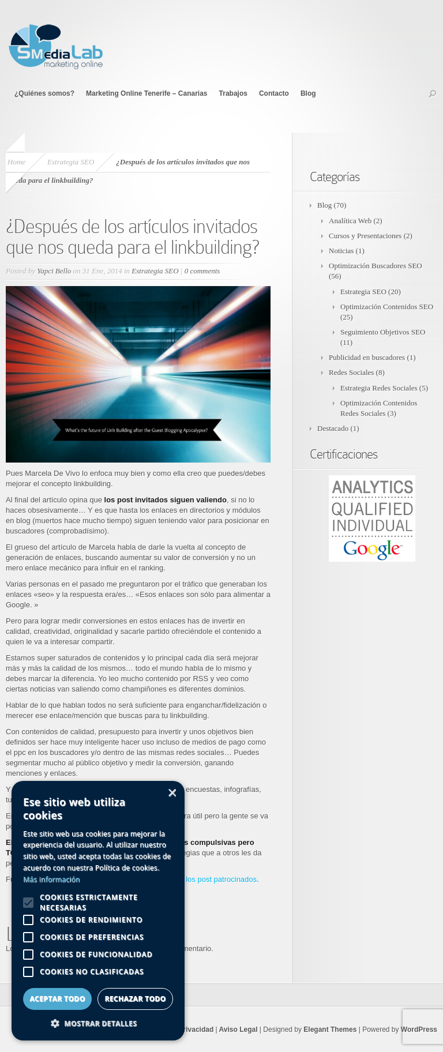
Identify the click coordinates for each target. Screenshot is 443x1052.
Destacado (332, 428)
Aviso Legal (237, 1029)
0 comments (202, 270)
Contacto (274, 93)
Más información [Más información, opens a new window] (51, 879)
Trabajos (233, 93)
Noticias (341, 250)
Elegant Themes (329, 1029)
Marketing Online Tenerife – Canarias (147, 93)
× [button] (171, 793)
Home (16, 161)
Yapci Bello (54, 270)
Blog (308, 93)
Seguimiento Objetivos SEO (382, 332)
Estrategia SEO (70, 161)
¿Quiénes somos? (44, 93)
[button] (98, 1023)
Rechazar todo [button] (135, 999)
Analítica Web (350, 220)
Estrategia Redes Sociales (379, 388)
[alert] (98, 910)
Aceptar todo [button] (57, 999)
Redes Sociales (351, 372)
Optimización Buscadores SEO (375, 265)
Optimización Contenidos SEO (386, 306)
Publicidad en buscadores (367, 357)
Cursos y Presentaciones (365, 235)
